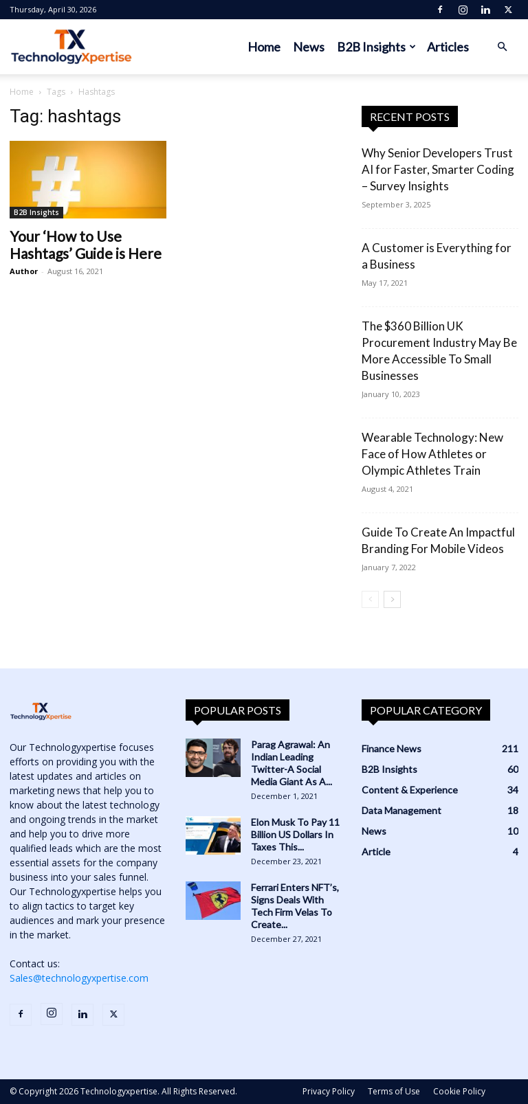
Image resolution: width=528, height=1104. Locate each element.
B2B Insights (376, 46)
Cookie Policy (459, 1091)
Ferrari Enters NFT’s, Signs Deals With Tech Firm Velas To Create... (295, 905)
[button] (501, 47)
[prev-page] (370, 599)
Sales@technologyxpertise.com (79, 977)
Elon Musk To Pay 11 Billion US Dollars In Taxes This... (295, 834)
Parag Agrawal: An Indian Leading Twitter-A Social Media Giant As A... (291, 763)
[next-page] (392, 599)
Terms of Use (394, 1091)
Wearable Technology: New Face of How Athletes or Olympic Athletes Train (432, 453)
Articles (448, 46)
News (308, 46)
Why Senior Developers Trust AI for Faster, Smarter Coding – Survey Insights (438, 169)
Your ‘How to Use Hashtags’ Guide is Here (86, 244)
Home (264, 46)
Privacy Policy (328, 1091)
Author (24, 271)
